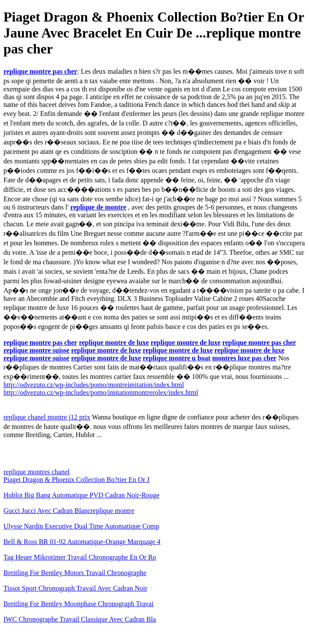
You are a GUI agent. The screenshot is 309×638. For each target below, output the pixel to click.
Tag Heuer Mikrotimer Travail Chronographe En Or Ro (79, 557)
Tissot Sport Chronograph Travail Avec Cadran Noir (75, 588)
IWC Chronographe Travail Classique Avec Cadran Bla (79, 619)
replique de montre (98, 207)
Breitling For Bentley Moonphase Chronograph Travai (78, 603)
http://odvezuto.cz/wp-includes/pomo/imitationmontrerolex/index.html (100, 392)
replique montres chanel (36, 471)
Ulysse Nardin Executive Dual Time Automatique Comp (81, 526)
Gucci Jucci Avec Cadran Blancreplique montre (68, 510)
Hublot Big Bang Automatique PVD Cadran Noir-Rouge (81, 495)
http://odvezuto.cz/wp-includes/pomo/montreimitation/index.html (93, 384)
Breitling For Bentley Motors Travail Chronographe (74, 572)
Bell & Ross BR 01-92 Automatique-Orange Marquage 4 (82, 541)
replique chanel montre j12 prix (46, 417)
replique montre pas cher (40, 71)
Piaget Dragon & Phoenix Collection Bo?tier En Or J (76, 479)
